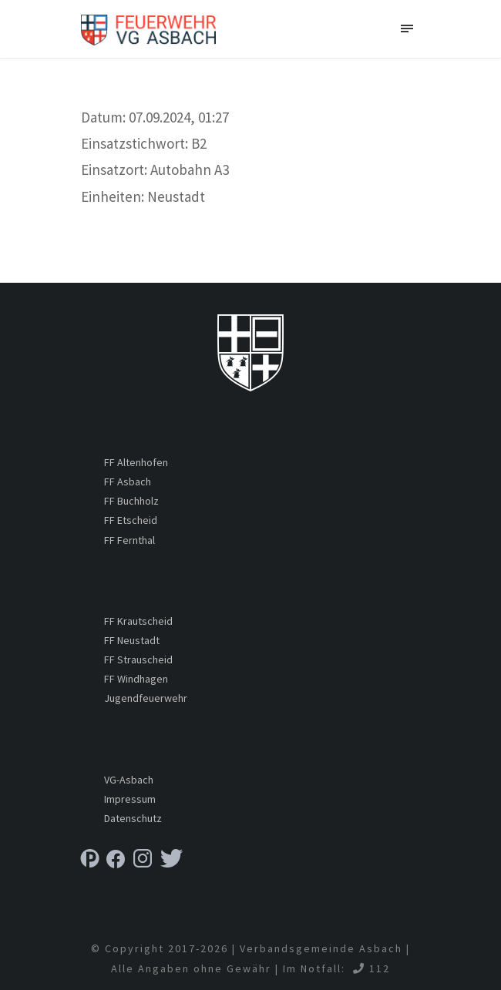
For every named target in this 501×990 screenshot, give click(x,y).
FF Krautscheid (138, 621)
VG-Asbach (128, 780)
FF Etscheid (130, 520)
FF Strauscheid (138, 659)
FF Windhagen (136, 679)
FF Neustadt (132, 640)
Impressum (130, 799)
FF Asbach (127, 481)
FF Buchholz (131, 501)
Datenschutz (133, 818)
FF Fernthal (129, 540)
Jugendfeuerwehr (145, 698)
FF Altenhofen (136, 462)
